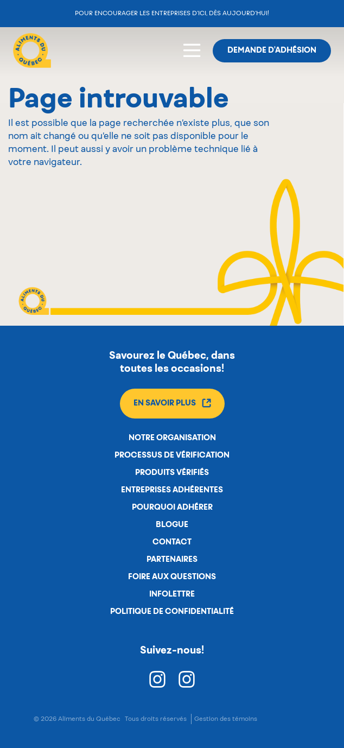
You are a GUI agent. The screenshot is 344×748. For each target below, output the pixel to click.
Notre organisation (172, 438)
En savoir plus (172, 403)
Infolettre (172, 594)
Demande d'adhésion (271, 50)
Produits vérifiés (172, 473)
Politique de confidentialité (172, 612)
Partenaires (172, 559)
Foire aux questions (172, 577)
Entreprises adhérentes (172, 490)
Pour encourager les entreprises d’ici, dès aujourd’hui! (172, 13)
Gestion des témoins (225, 719)
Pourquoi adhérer (172, 507)
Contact (172, 542)
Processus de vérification (172, 455)
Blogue (172, 525)
